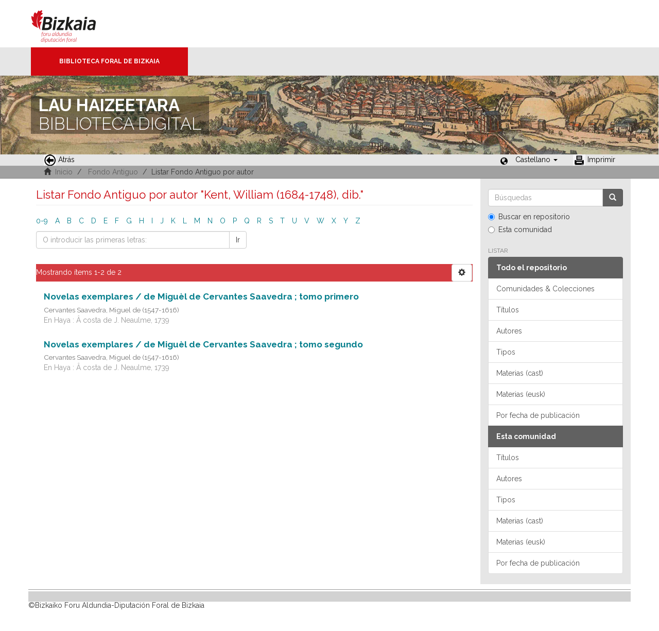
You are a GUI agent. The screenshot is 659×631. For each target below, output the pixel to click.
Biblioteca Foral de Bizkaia (109, 61)
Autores (509, 331)
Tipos (505, 352)
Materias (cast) (519, 373)
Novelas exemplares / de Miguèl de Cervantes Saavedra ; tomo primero (201, 296)
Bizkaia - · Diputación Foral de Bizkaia (74, 23)
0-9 (42, 221)
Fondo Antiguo (113, 172)
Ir (238, 240)
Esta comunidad (520, 229)
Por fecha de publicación (538, 415)
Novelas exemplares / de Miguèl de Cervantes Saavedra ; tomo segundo (203, 344)
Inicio (64, 172)
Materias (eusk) (520, 394)
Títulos (507, 310)
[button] (536, 159)
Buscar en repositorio (529, 217)
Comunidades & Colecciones (545, 289)
